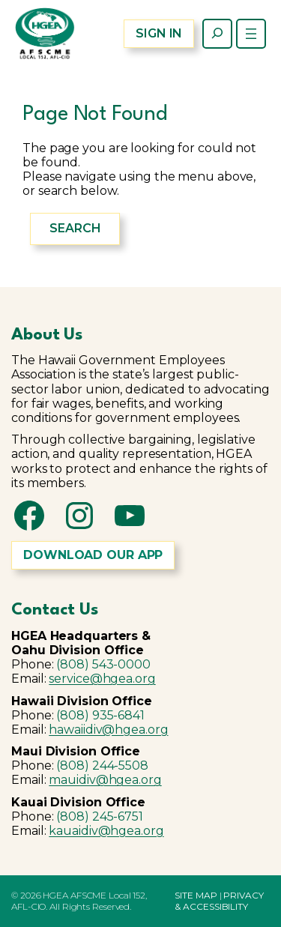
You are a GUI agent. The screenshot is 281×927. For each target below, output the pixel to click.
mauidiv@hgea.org (105, 780)
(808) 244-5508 (102, 765)
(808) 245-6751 (99, 816)
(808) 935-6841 (100, 715)
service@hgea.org (102, 678)
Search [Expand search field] (74, 228)
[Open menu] (251, 34)
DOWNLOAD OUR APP (93, 555)
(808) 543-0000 (103, 664)
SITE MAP (196, 895)
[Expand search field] (217, 34)
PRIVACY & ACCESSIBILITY (219, 900)
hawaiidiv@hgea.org (108, 729)
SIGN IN (159, 33)
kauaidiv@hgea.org (106, 831)
